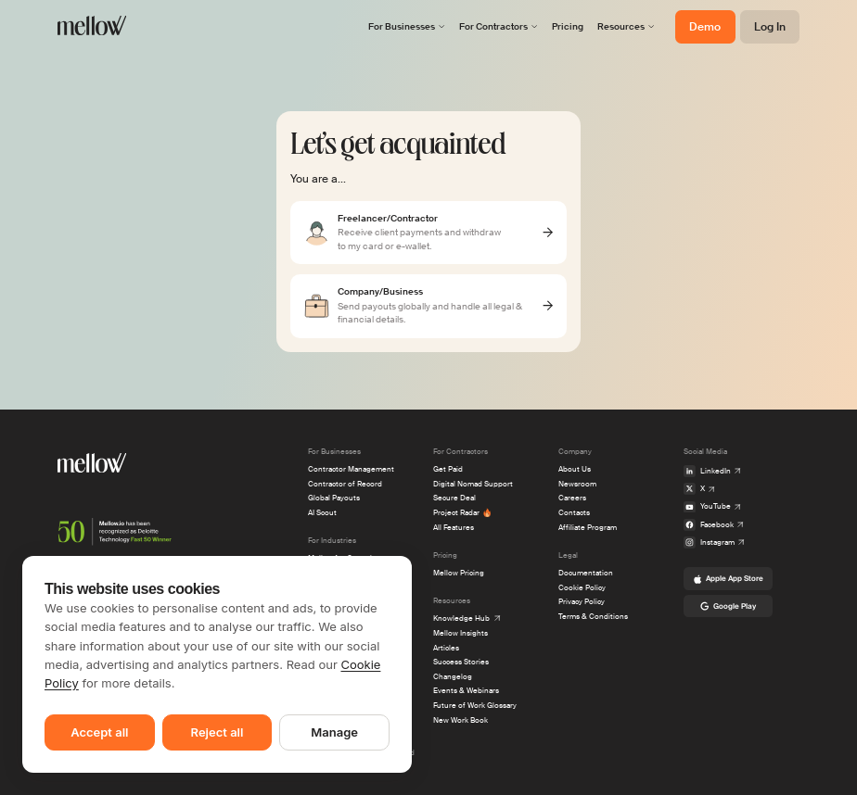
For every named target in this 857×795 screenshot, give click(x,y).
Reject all (217, 732)
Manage (334, 732)
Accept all (99, 732)
